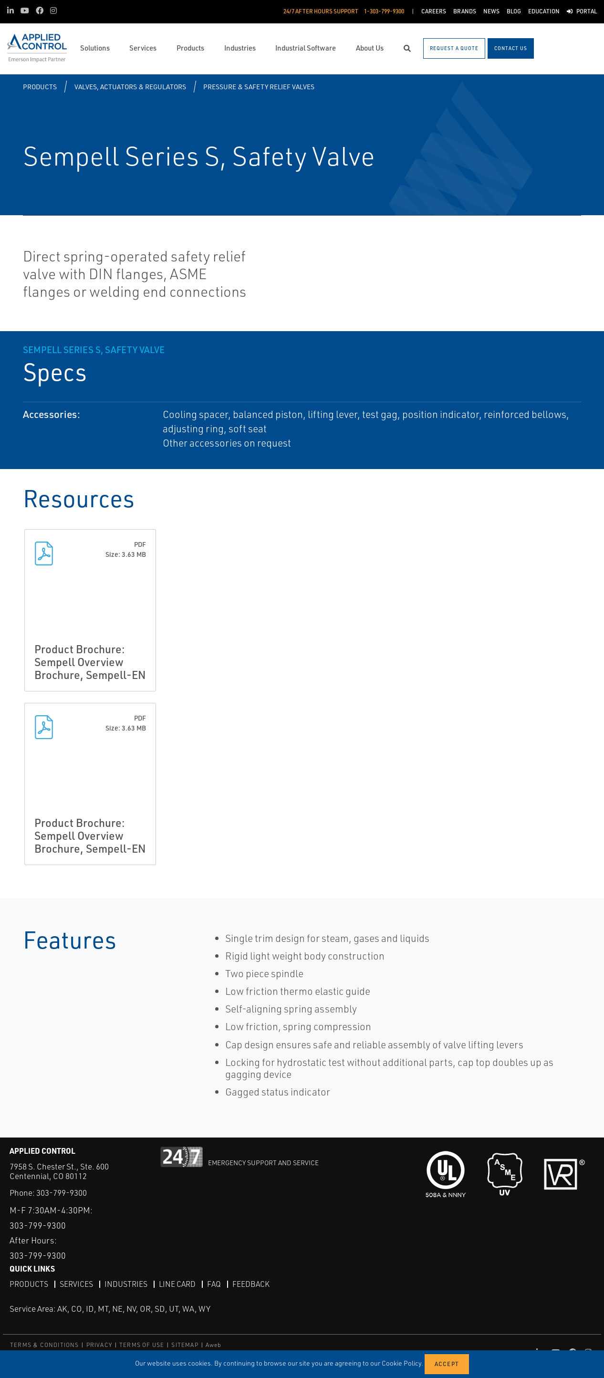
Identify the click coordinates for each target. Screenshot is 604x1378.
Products (40, 87)
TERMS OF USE (141, 1344)
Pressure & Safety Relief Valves (258, 87)
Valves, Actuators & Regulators (130, 87)
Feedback (251, 1284)
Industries (125, 1284)
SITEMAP (184, 1344)
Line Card (177, 1284)
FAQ (214, 1284)
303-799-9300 (61, 1193)
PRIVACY (99, 1344)
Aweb (214, 1344)
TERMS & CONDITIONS (44, 1344)
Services (76, 1284)
